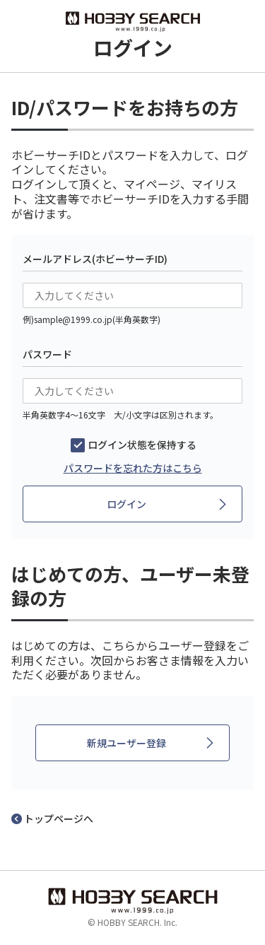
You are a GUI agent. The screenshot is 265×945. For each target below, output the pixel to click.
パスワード (47, 354)
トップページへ (58, 818)
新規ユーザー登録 (126, 743)
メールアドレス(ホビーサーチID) (95, 259)
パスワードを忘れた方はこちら (133, 468)
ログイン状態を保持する (142, 444)
